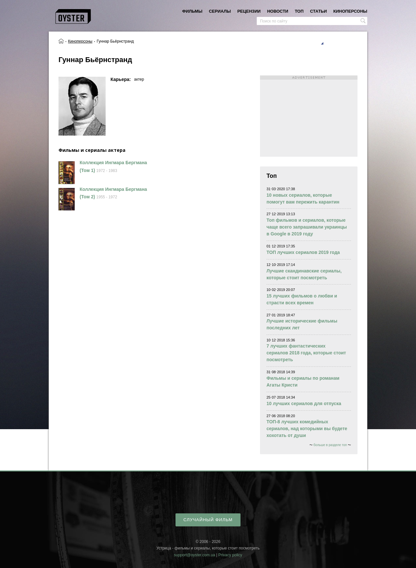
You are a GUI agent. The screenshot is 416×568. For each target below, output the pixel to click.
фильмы (192, 11)
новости (277, 11)
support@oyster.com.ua (194, 555)
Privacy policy (230, 555)
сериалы (220, 11)
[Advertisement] (309, 116)
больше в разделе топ (330, 445)
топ (299, 11)
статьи (318, 11)
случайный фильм (207, 519)
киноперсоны (350, 11)
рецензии (249, 11)
